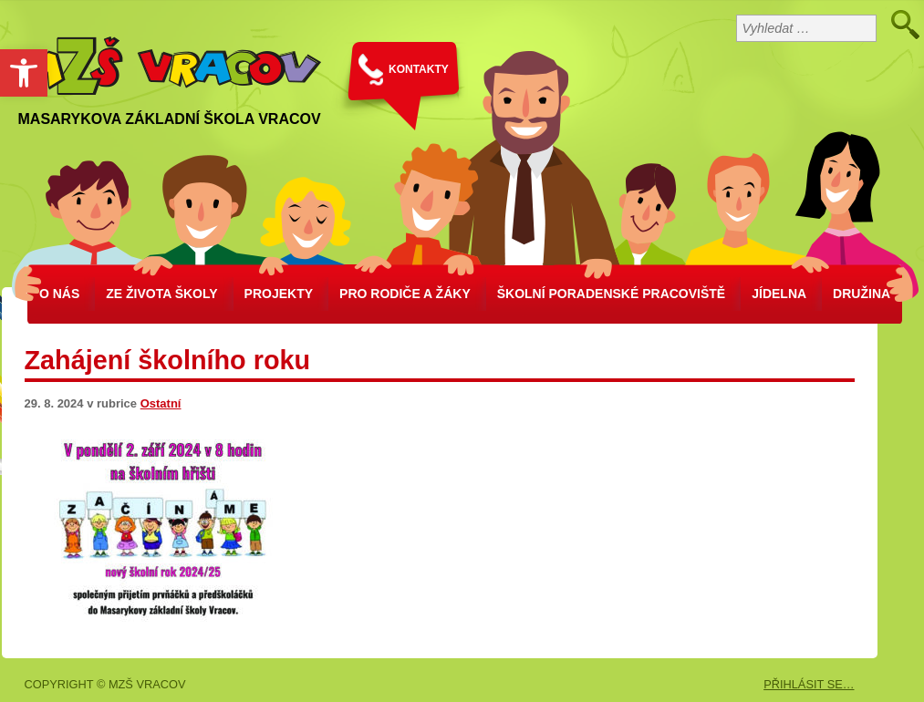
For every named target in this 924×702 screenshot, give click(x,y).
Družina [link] (861, 293)
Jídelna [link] (779, 293)
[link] (23, 73)
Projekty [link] (278, 293)
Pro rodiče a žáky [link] (405, 293)
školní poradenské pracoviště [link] (611, 293)
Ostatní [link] (161, 403)
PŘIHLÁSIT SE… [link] (808, 684)
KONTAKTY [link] (419, 69)
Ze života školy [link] (161, 293)
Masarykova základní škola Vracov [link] (169, 119)
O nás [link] (59, 293)
